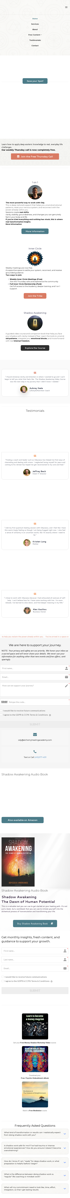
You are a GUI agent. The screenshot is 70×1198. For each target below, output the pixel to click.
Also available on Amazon (22, 820)
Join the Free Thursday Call (35, 156)
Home (35, 19)
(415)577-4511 (40, 757)
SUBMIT (35, 724)
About (35, 29)
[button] (64, 1134)
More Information (35, 231)
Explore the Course (35, 347)
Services (35, 24)
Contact (35, 46)
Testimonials (35, 40)
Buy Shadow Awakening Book (35, 923)
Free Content (34, 35)
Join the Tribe (35, 295)
